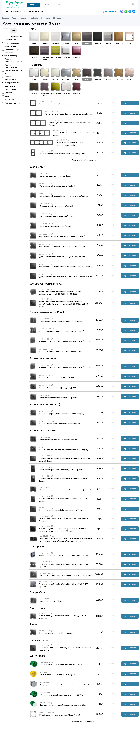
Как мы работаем (36, 11)
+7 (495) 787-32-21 (109, 11)
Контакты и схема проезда (15, 11)
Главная (5, 18)
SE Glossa (57, 18)
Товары (33, 5)
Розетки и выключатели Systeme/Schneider (31, 18)
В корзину (130, 103)
